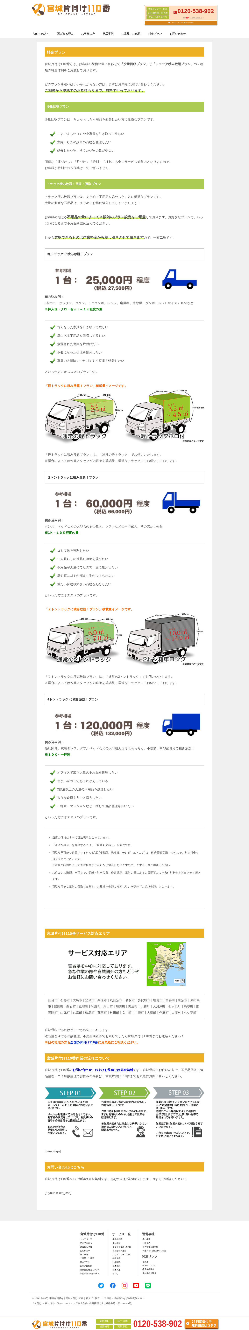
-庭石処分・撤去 (119, 1251)
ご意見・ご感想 (130, 33)
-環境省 (145, 1262)
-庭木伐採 (116, 1266)
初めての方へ (41, 33)
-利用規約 (146, 1243)
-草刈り (115, 1273)
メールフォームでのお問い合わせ (181, 23)
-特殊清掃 (116, 1258)
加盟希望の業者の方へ (90, 1273)
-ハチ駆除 (116, 1262)
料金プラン (155, 33)
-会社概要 (146, 1239)
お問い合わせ (178, 33)
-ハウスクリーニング (121, 1254)
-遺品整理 (116, 1243)
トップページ (86, 1239)
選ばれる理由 (65, 33)
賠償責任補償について (90, 1270)
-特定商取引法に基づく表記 (154, 1251)
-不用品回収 (117, 1239)
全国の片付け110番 (84, 1042)
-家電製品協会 (148, 1269)
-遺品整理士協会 (149, 1273)
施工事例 (108, 33)
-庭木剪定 (116, 1270)
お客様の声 (88, 33)
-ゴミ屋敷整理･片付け (121, 1247)
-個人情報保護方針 (150, 1247)
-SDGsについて (148, 1265)
